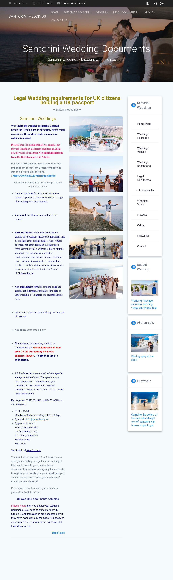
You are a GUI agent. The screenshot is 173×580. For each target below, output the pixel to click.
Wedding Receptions (144, 164)
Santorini (27, 16)
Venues (101, 12)
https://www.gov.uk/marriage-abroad (34, 175)
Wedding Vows (142, 202)
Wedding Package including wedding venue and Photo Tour (144, 304)
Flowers (142, 215)
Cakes (141, 225)
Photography (146, 190)
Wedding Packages (76, 12)
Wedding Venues (142, 150)
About (148, 12)
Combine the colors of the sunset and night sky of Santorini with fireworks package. (144, 409)
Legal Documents (125, 12)
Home (55, 12)
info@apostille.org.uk (37, 419)
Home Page (144, 123)
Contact (141, 246)
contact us (59, 20)
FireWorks (143, 236)
